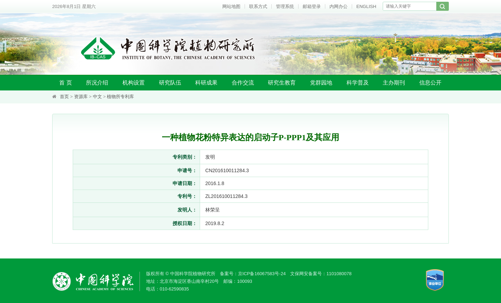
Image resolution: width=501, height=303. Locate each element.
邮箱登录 (312, 6)
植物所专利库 (120, 96)
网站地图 (231, 6)
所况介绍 (97, 83)
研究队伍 (170, 83)
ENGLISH (366, 6)
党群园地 (321, 83)
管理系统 (285, 6)
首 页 (65, 83)
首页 (64, 96)
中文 (97, 96)
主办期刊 (394, 83)
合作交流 (243, 83)
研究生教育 (282, 83)
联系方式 (258, 6)
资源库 (81, 96)
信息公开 (430, 83)
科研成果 (206, 83)
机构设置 (133, 83)
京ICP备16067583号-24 (262, 273)
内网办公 (338, 6)
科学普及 (358, 83)
